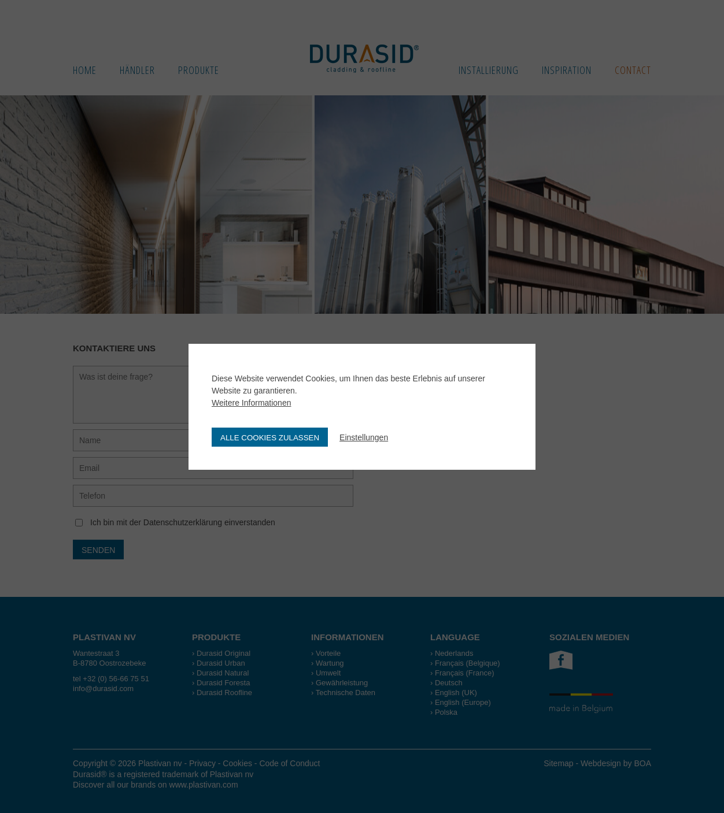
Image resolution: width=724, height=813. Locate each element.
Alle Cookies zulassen (269, 437)
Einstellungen (363, 437)
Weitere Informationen (251, 402)
